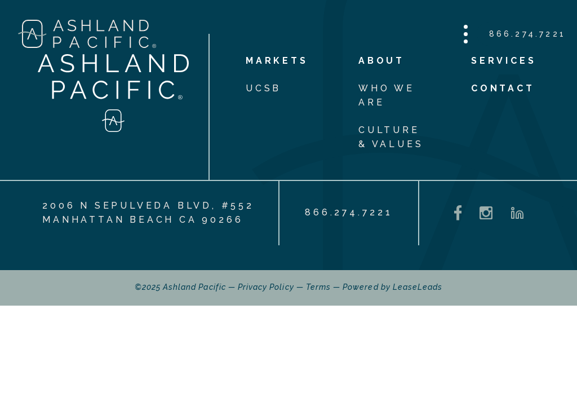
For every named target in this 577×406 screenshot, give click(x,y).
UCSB (263, 88)
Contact (503, 88)
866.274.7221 (527, 33)
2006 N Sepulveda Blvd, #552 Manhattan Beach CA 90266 (148, 212)
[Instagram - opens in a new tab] (486, 212)
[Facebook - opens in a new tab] (458, 212)
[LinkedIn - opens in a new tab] (517, 213)
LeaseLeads (418, 287)
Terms (318, 287)
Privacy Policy (266, 287)
